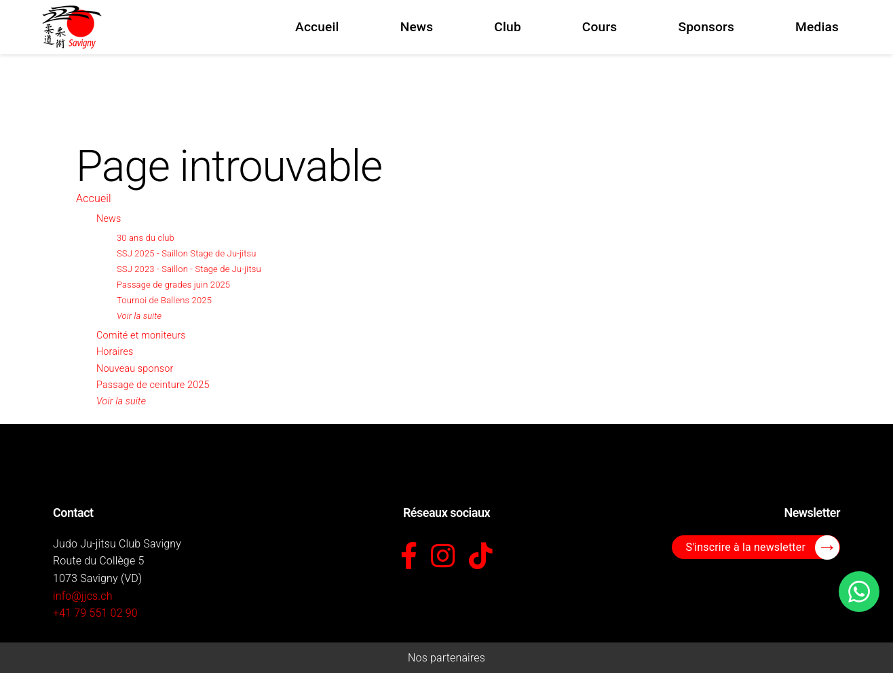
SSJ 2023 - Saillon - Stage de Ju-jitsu (189, 269)
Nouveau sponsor (134, 368)
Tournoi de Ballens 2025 (164, 300)
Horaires (114, 352)
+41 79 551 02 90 (95, 613)
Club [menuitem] (507, 27)
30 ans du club (145, 238)
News (108, 219)
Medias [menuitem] (817, 27)
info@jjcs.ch (83, 596)
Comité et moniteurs (141, 335)
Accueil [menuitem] (317, 27)
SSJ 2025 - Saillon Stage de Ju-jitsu (186, 253)
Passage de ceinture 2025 (153, 385)
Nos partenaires (446, 657)
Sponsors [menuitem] (706, 27)
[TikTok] (481, 557)
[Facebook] (408, 557)
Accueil (93, 198)
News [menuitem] (417, 27)
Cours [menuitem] (600, 27)
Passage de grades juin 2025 (173, 285)
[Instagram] (443, 557)
